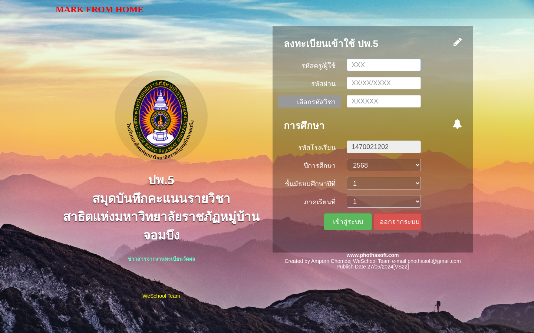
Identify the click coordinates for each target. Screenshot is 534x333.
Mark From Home (100, 9)
